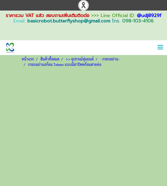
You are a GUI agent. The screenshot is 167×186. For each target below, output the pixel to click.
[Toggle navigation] (160, 47)
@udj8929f (149, 15)
